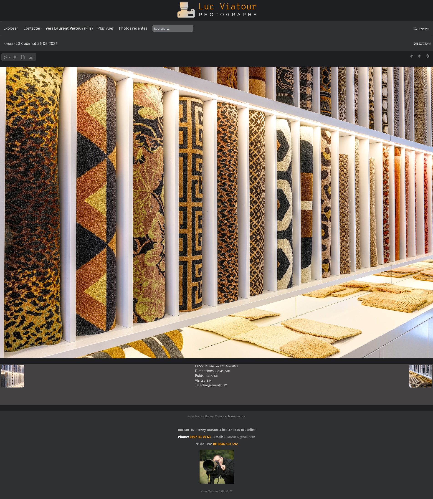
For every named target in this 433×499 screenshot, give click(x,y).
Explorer (11, 28)
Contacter (32, 28)
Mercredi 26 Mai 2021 (223, 366)
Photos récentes (133, 28)
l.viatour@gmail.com (239, 437)
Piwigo (209, 416)
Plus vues (106, 28)
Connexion (421, 28)
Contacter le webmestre (230, 416)
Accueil (8, 44)
